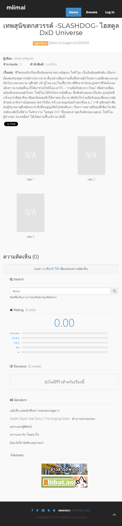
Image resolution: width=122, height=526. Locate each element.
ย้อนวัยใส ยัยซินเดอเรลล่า (27, 443)
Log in (109, 12)
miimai (16, 7)
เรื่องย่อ (8, 72)
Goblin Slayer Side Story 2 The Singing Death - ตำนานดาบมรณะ (52, 419)
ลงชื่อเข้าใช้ (51, 269)
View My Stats (81, 510)
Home (73, 12)
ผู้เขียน (7, 58)
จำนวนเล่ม (10, 64)
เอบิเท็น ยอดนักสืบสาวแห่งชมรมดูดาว (34, 410)
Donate (91, 12)
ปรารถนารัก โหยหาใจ (24, 434)
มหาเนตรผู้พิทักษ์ (21, 427)
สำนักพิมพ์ (36, 64)
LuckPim (51, 64)
